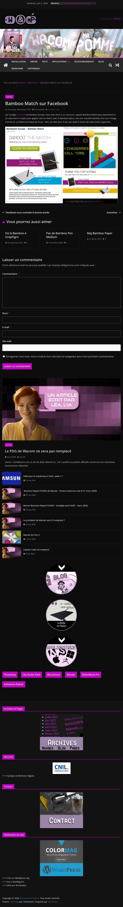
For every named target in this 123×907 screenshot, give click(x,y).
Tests (45, 61)
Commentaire (10, 273)
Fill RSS (117, 18)
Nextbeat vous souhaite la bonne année (25, 212)
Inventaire (17, 68)
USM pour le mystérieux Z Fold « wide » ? (43, 476)
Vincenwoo (11, 109)
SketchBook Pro (90, 674)
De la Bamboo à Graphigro (15, 235)
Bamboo (9, 97)
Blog (101, 61)
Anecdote (114, 212)
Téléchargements (84, 61)
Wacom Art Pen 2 (31, 535)
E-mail (6, 327)
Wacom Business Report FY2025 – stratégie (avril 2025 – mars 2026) (55, 505)
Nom (6, 313)
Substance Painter (14, 684)
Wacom (8, 445)
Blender (71, 674)
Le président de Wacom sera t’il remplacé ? (44, 520)
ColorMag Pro (17, 881)
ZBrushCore (53, 674)
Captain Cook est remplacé (36, 549)
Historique (34, 68)
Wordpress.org (22, 878)
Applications (59, 61)
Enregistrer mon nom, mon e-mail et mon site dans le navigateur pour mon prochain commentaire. (60, 356)
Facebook (21, 114)
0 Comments (38, 109)
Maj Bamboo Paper (99, 233)
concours (51, 109)
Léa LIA (22, 457)
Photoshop (10, 674)
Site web (6, 341)
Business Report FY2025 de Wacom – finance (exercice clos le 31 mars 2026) (60, 490)
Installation (18, 61)
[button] (68, 62)
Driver (33, 61)
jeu (58, 109)
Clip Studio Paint (31, 674)
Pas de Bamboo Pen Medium (59, 235)
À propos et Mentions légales (20, 775)
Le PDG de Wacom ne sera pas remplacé (38, 451)
